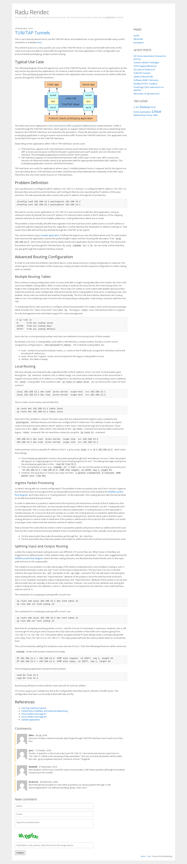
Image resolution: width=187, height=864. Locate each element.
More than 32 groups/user (147, 93)
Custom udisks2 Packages (146, 62)
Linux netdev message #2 (34, 716)
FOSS (153, 107)
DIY (137, 107)
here (39, 42)
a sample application (49, 235)
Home (136, 35)
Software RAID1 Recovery (146, 80)
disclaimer (110, 17)
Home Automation (142, 111)
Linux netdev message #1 (34, 713)
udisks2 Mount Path (143, 76)
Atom (143, 856)
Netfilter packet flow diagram (29, 558)
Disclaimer (139, 42)
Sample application (30, 719)
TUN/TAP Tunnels (142, 73)
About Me (138, 39)
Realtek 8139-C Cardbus (145, 83)
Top (148, 856)
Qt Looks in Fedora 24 (144, 69)
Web (155, 115)
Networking (139, 115)
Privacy (149, 115)
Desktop (145, 107)
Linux (156, 111)
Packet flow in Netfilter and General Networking (44, 710)
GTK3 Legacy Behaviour (145, 66)
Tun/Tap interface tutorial (33, 708)
